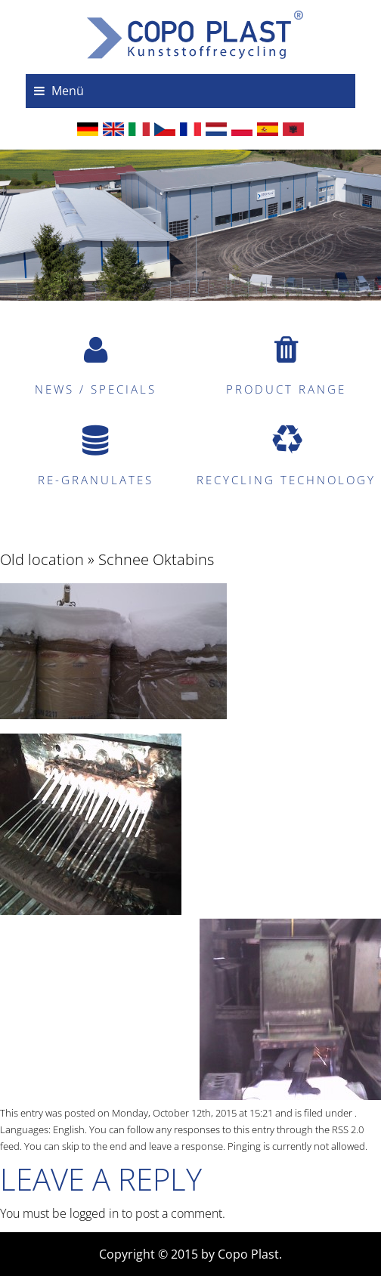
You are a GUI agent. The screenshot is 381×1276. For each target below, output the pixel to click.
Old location (42, 559)
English (69, 1129)
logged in (94, 1213)
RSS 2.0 (348, 1129)
